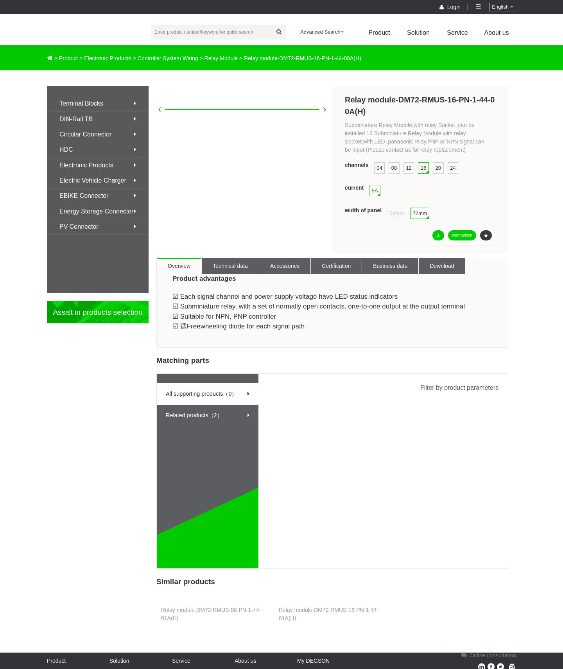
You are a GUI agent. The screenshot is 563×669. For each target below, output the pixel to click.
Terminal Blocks (97, 103)
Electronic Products (107, 58)
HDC (97, 149)
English (502, 7)
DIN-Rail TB (97, 119)
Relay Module (221, 58)
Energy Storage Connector (97, 211)
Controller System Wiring (168, 58)
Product (379, 32)
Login (450, 7)
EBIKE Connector (97, 195)
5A (375, 191)
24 (452, 168)
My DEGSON (313, 661)
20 (438, 168)
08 (394, 168)
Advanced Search (322, 32)
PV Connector (97, 226)
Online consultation (488, 655)
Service (457, 32)
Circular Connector (97, 134)
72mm (420, 213)
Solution (418, 32)
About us (496, 32)
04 (379, 168)
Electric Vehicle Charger (97, 180)
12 (408, 168)
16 (423, 168)
